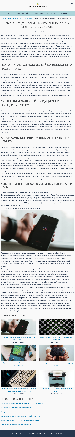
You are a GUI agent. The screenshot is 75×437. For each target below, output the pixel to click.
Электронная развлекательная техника (51, 13)
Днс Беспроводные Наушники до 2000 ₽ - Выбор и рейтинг (20, 416)
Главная (11, 13)
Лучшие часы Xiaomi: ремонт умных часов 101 (16, 425)
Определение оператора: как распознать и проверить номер (21, 412)
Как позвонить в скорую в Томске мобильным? (16, 408)
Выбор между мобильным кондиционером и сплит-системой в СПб (23, 403)
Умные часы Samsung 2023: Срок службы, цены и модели (20, 420)
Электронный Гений (25, 13)
